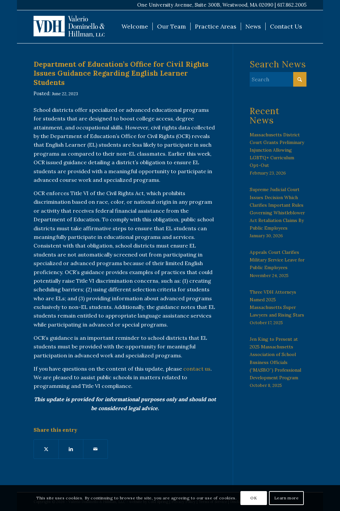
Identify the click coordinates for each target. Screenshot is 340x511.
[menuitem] (134, 26)
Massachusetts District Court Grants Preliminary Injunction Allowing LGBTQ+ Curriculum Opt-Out (277, 150)
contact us (197, 368)
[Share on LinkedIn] (71, 449)
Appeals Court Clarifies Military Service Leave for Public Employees (277, 259)
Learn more (286, 497)
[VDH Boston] (69, 26)
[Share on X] (46, 449)
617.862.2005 (291, 5)
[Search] (278, 79)
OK (253, 497)
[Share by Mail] (95, 449)
